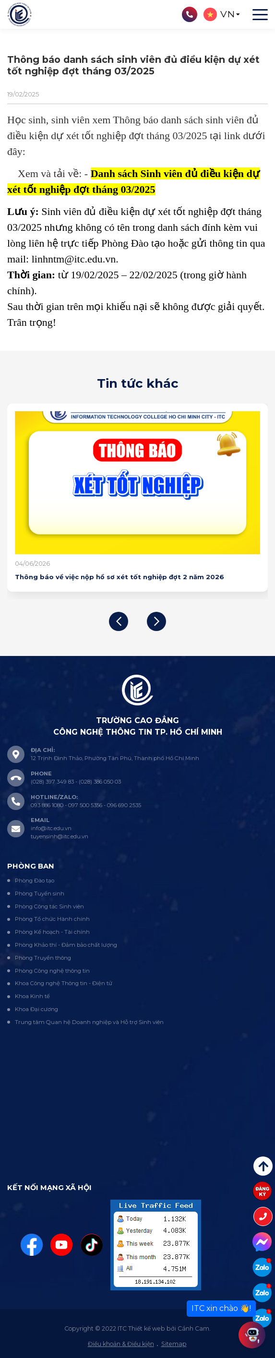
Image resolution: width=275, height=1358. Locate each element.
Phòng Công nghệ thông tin (52, 970)
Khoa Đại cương (36, 1009)
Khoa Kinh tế (32, 996)
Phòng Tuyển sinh (39, 893)
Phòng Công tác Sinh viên (49, 906)
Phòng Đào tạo (34, 880)
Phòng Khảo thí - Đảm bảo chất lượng (66, 944)
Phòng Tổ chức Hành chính (52, 919)
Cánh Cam (193, 1328)
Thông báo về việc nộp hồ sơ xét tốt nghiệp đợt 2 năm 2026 (119, 577)
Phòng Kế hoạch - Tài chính (52, 932)
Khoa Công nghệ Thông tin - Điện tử (63, 983)
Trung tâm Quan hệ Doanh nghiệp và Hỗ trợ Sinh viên (89, 1022)
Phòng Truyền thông (43, 957)
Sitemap (174, 1343)
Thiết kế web (146, 1328)
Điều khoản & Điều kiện (121, 1343)
